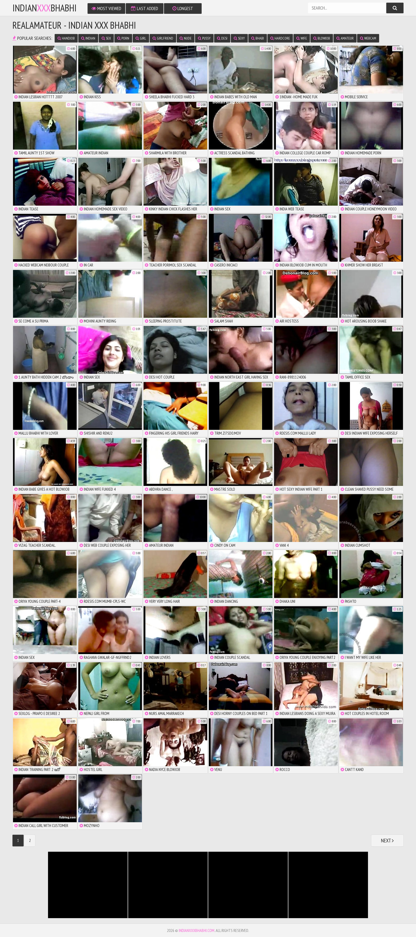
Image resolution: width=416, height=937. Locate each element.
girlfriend (163, 38)
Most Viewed (106, 8)
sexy (239, 38)
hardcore (280, 38)
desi (222, 38)
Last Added (144, 8)
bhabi (257, 38)
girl (141, 38)
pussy (204, 38)
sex (106, 38)
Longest (182, 8)
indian (88, 38)
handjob (66, 38)
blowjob (321, 38)
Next (387, 840)
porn (123, 38)
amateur (345, 38)
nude (186, 38)
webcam (368, 38)
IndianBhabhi (44, 8)
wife (301, 38)
